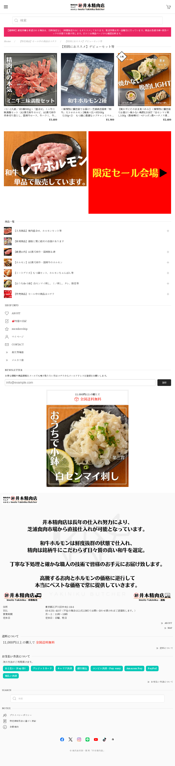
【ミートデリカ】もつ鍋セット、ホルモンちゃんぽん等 (43, 273)
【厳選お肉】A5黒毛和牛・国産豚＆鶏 (34, 252)
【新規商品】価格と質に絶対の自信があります (39, 241)
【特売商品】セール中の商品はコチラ (34, 294)
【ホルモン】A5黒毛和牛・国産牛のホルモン (38, 262)
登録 (164, 382)
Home (7, 41)
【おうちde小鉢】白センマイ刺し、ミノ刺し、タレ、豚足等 (46, 283)
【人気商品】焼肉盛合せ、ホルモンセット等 (38, 231)
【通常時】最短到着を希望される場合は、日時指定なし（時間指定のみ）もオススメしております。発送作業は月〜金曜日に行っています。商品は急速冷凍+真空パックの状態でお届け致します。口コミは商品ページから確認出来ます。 (88, 32)
